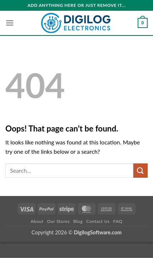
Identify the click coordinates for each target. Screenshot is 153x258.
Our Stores (58, 221)
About (36, 221)
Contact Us (98, 221)
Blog (78, 221)
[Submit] (140, 170)
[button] (9, 23)
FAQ (118, 221)
